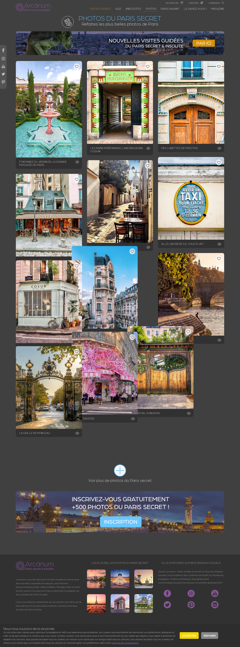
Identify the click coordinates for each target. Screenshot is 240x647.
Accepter (189, 635)
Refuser (210, 635)
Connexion (216, 2)
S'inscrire (195, 2)
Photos (151, 8)
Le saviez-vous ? (195, 8)
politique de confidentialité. (125, 642)
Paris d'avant (170, 8)
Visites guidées (100, 8)
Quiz (118, 8)
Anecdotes (133, 8)
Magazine (217, 8)
